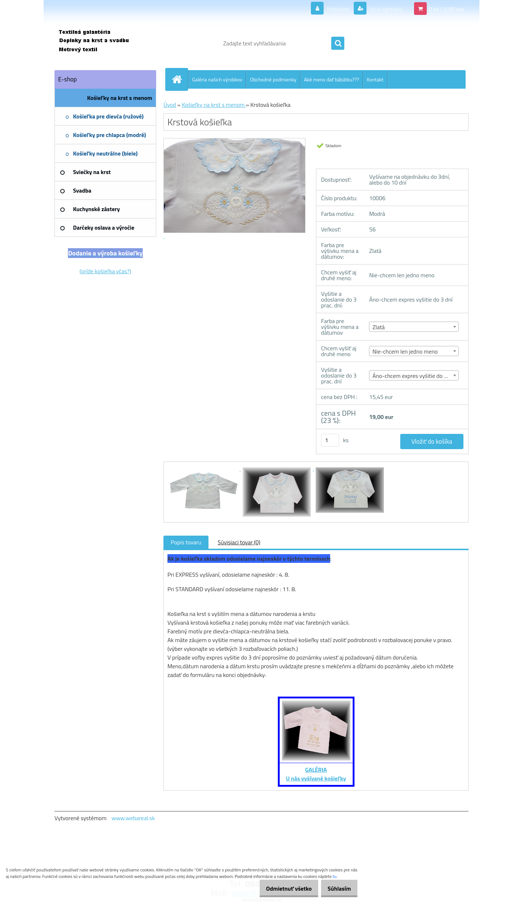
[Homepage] (179, 79)
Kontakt (375, 79)
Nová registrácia (382, 8)
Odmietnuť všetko (281, 888)
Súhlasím (336, 888)
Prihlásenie (329, 8)
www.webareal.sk (133, 818)
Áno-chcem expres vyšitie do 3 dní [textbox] (414, 375)
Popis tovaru (186, 542)
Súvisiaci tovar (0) (239, 542)
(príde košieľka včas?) (105, 271)
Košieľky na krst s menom (214, 104)
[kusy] (330, 440)
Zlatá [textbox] (378, 327)
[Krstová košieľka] (204, 468)
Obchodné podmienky (273, 79)
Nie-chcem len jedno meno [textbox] (405, 351)
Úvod (169, 104)
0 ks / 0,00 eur (446, 8)
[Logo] (104, 43)
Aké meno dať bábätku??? (331, 79)
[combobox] (414, 327)
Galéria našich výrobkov (217, 79)
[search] (337, 44)
